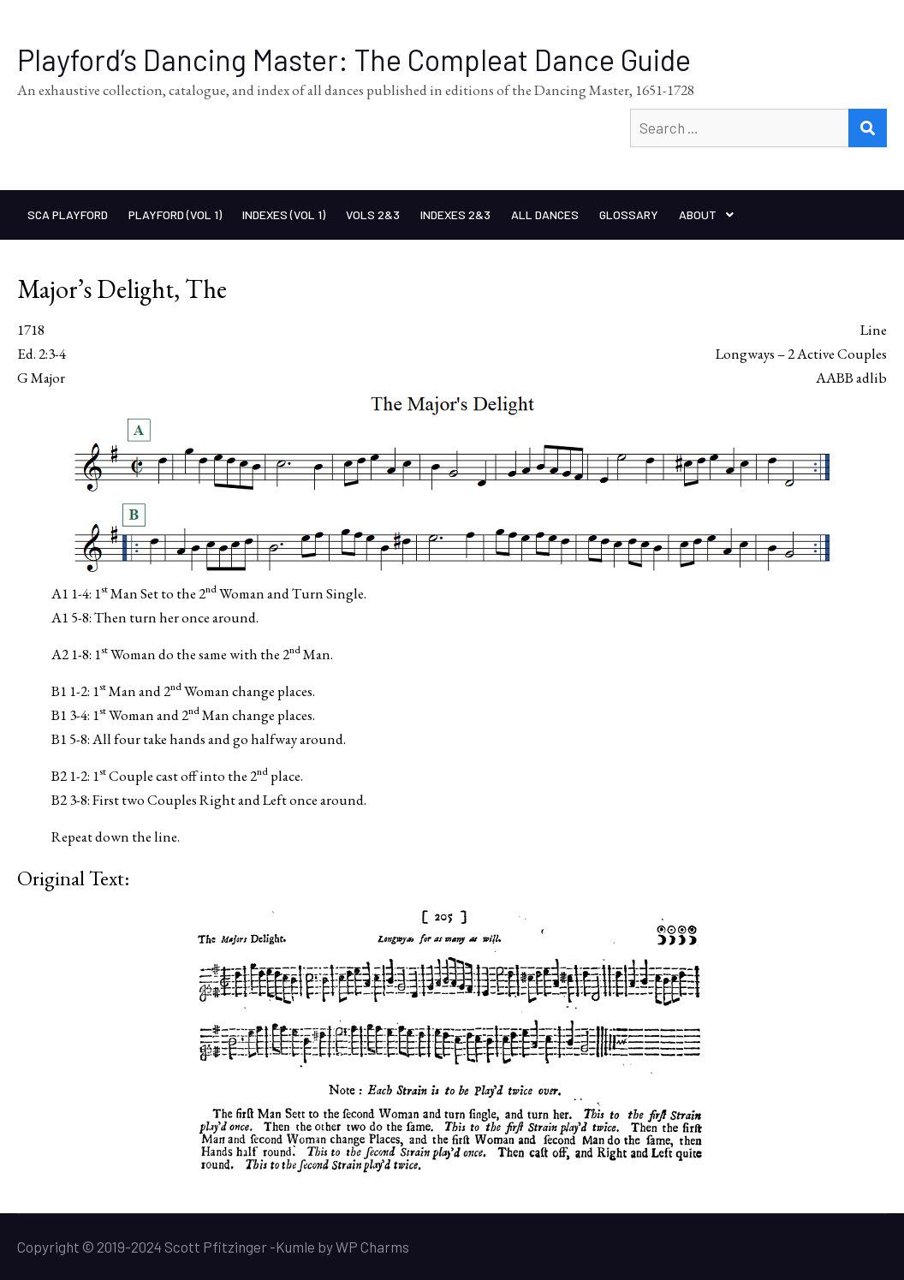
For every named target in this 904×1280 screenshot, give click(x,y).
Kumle (295, 1246)
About (698, 214)
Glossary (628, 214)
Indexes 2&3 (455, 214)
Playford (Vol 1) (175, 214)
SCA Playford (67, 214)
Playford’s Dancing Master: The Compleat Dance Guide (354, 59)
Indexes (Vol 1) (283, 214)
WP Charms (372, 1246)
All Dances (545, 214)
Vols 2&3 (373, 214)
